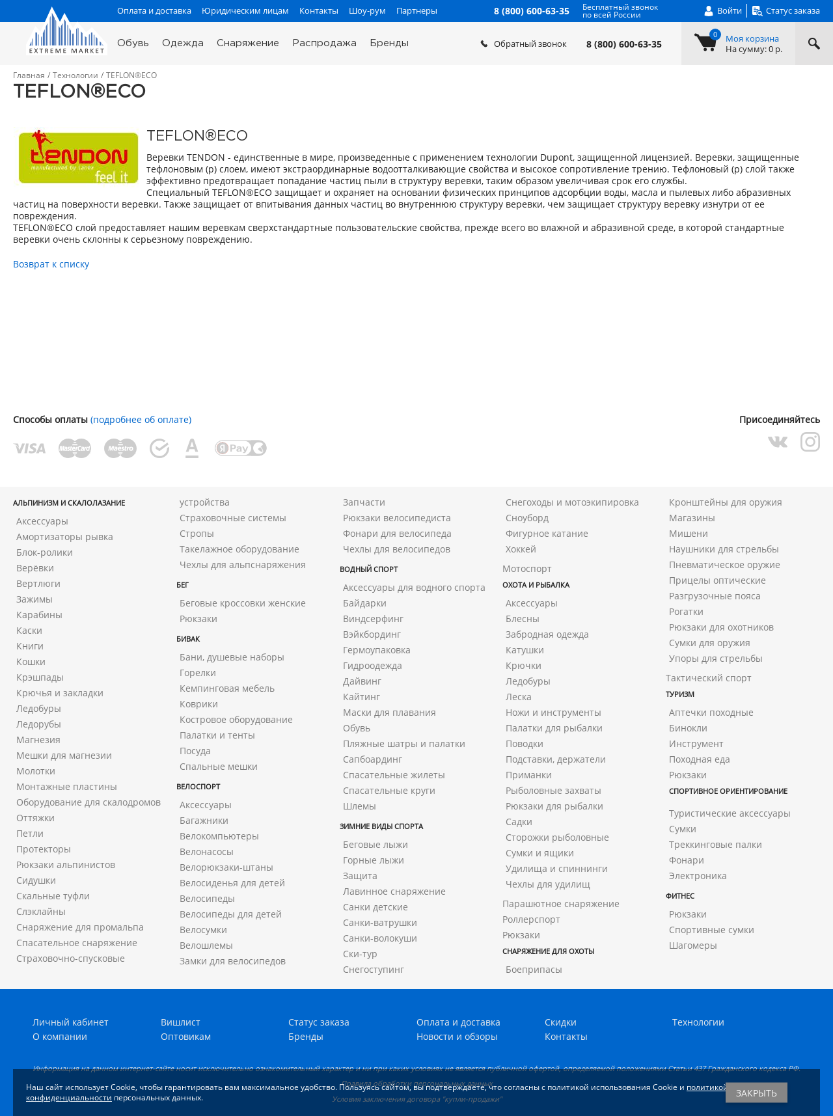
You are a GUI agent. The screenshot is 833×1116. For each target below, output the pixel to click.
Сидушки (36, 880)
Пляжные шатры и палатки (404, 743)
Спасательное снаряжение (76, 942)
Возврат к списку (51, 264)
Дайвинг (362, 681)
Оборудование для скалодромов (88, 802)
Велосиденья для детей (232, 883)
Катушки (525, 650)
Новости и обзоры (457, 1036)
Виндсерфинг (373, 618)
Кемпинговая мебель (227, 688)
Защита (360, 875)
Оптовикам (186, 1036)
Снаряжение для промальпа (80, 927)
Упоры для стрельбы (716, 658)
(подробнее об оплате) (140, 419)
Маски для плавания (389, 712)
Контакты (318, 10)
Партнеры (416, 10)
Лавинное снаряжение (394, 891)
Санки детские (375, 907)
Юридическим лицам (245, 10)
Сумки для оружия (709, 642)
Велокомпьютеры (219, 836)
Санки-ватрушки (380, 922)
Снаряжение (248, 43)
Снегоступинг (373, 969)
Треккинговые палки (715, 844)
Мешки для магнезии (64, 755)
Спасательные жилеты (394, 775)
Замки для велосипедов (233, 961)
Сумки (682, 829)
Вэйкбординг (372, 634)
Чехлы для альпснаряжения (243, 564)
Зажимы (34, 599)
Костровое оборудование (236, 719)
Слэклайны (41, 911)
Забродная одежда (547, 634)
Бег (182, 585)
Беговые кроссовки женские (243, 603)
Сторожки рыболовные (557, 837)
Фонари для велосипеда (397, 533)
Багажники (204, 820)
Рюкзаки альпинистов (65, 864)
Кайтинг (361, 696)
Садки (519, 821)
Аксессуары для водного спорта (414, 587)
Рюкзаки (198, 618)
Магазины (692, 517)
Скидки (561, 1022)
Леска (519, 696)
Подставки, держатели (556, 759)
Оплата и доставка (154, 10)
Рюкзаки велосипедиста (397, 517)
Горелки (198, 672)
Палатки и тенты (217, 735)
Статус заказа (318, 1022)
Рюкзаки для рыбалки (554, 806)
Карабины (39, 614)
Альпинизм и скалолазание (69, 503)
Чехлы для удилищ (548, 884)
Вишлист (180, 1022)
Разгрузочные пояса (715, 596)
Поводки (524, 743)
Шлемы (359, 806)
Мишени (688, 533)
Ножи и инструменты (553, 712)
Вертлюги (38, 583)
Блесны (522, 618)
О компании (60, 1036)
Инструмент (696, 743)
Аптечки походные (711, 712)
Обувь (133, 43)
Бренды (389, 43)
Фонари (686, 860)
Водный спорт (369, 569)
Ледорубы (38, 724)
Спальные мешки (219, 766)
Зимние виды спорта (381, 826)
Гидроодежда (372, 665)
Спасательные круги (389, 790)
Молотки (35, 771)
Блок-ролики (44, 552)
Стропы (197, 533)
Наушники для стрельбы (724, 549)
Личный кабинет (71, 1022)
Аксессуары (42, 521)
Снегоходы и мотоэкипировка (572, 502)
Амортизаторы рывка (64, 536)
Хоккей (521, 549)
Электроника (698, 875)
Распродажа (324, 43)
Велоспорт (198, 786)
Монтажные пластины (66, 786)
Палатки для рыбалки (554, 728)
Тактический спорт (709, 678)
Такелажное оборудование (239, 549)
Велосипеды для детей (231, 914)
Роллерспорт (531, 919)
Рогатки (686, 611)
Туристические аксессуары (730, 813)
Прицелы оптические (717, 580)
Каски (29, 630)
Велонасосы (207, 851)
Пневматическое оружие (724, 564)
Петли (30, 833)
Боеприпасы (534, 969)
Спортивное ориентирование (728, 791)
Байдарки (365, 603)
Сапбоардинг (372, 759)
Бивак (188, 639)
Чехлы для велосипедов (396, 549)
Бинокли (688, 728)
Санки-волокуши (380, 938)
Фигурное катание (547, 533)
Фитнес (680, 896)
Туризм (680, 694)
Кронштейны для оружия (725, 502)
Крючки (523, 665)
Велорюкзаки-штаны (226, 867)
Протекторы (43, 849)
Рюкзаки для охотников (721, 627)
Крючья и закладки (59, 693)
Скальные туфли (53, 896)
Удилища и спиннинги (557, 868)
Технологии (698, 1022)
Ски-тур (360, 953)
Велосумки (203, 929)
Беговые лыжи (375, 844)
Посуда (195, 750)
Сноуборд (527, 517)
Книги (30, 646)
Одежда (183, 43)
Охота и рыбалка (535, 585)
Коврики (199, 704)
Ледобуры (38, 708)
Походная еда (699, 759)
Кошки (31, 661)
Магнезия (38, 739)
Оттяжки (35, 817)
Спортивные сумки (711, 929)
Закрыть (756, 1093)
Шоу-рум (367, 10)
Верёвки (35, 568)
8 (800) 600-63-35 (624, 44)
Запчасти (364, 502)
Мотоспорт (527, 568)
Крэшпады (40, 677)
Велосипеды (207, 898)
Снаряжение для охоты (548, 951)
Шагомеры (693, 945)
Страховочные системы (233, 517)
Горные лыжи (373, 860)
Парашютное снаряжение (561, 903)
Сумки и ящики (540, 853)
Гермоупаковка (377, 650)
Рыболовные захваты (553, 790)
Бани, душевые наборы (232, 657)
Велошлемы (206, 945)
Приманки (529, 775)
